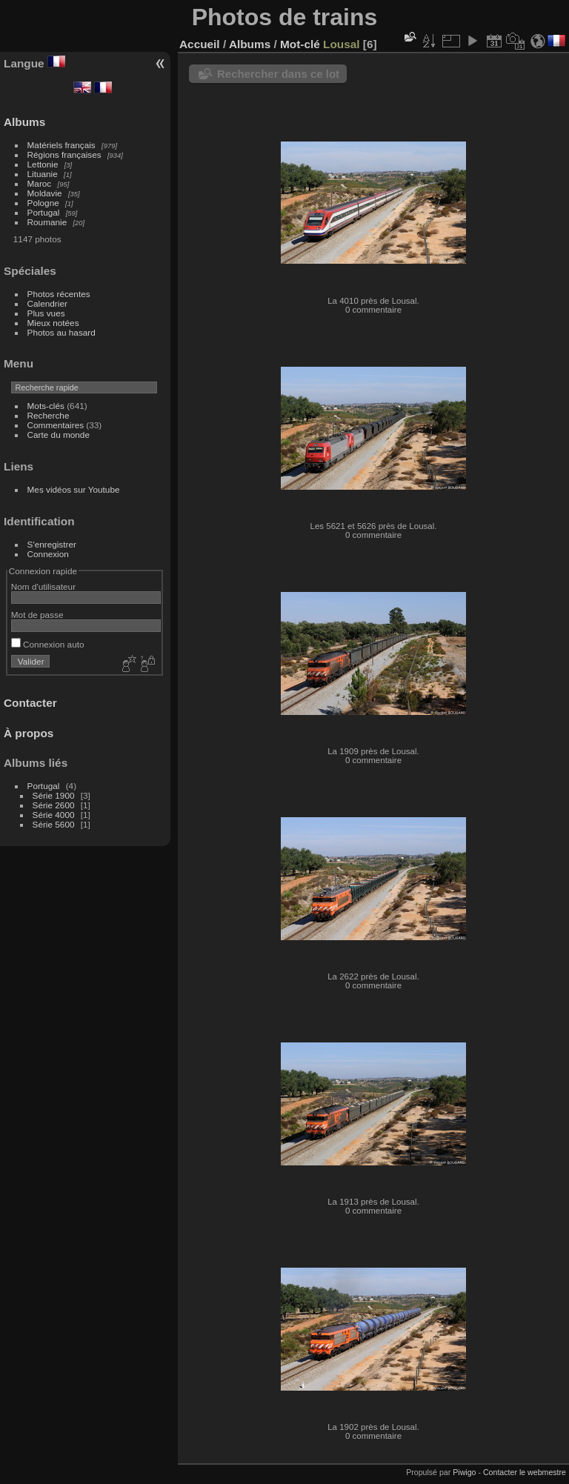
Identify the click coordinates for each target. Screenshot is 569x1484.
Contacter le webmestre (524, 1472)
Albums (24, 122)
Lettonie (43, 164)
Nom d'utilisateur (43, 586)
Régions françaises (64, 154)
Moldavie (44, 193)
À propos (28, 733)
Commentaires (55, 425)
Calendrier (47, 303)
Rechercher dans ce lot (278, 73)
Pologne (43, 202)
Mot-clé (300, 44)
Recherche (48, 415)
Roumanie (47, 222)
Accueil (199, 44)
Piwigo (464, 1472)
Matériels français (61, 145)
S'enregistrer (51, 544)
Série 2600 (54, 805)
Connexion (48, 554)
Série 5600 (54, 824)
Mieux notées (53, 322)
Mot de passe (37, 614)
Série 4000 (54, 814)
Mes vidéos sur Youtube (73, 489)
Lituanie (42, 174)
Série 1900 (54, 795)
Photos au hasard (61, 332)
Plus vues (46, 313)
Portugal (43, 212)
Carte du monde (58, 434)
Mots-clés (45, 405)
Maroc (39, 183)
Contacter (30, 702)
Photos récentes (58, 294)
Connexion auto (47, 644)
